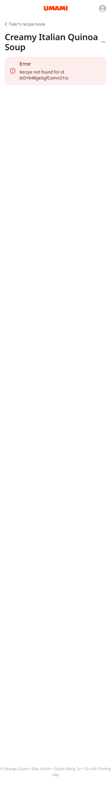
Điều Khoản (41, 768)
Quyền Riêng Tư (67, 768)
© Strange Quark (14, 768)
